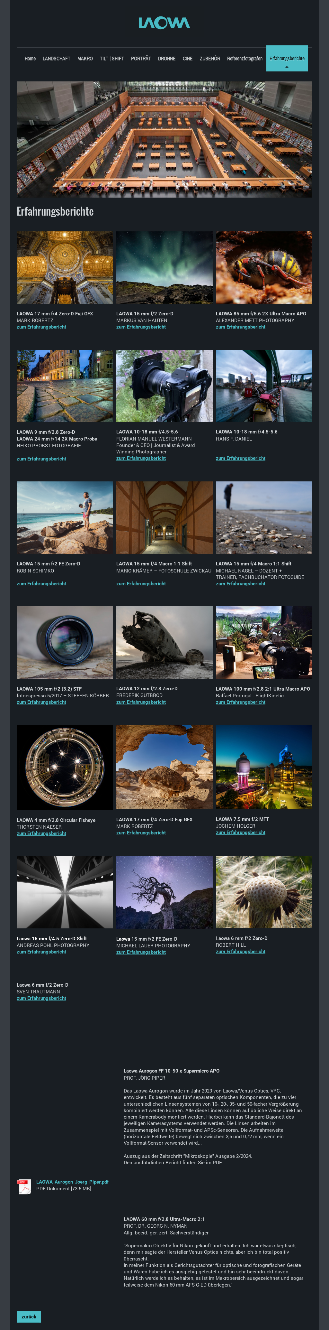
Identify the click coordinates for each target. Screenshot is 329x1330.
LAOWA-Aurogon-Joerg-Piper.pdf (72, 1182)
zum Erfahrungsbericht (41, 327)
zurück (29, 1317)
